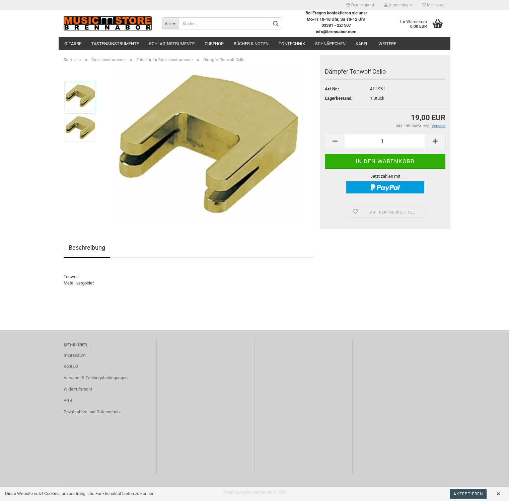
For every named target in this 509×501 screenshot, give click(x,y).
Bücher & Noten (251, 43)
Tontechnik (292, 43)
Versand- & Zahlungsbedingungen (96, 377)
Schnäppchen (330, 43)
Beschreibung (87, 247)
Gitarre (72, 43)
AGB (68, 400)
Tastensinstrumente (115, 43)
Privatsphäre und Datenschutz (92, 411)
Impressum (74, 355)
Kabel (362, 43)
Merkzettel (433, 5)
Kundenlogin (398, 5)
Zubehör (214, 43)
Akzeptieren (468, 494)
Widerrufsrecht (78, 389)
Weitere (387, 43)
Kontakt (71, 366)
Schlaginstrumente (172, 43)
